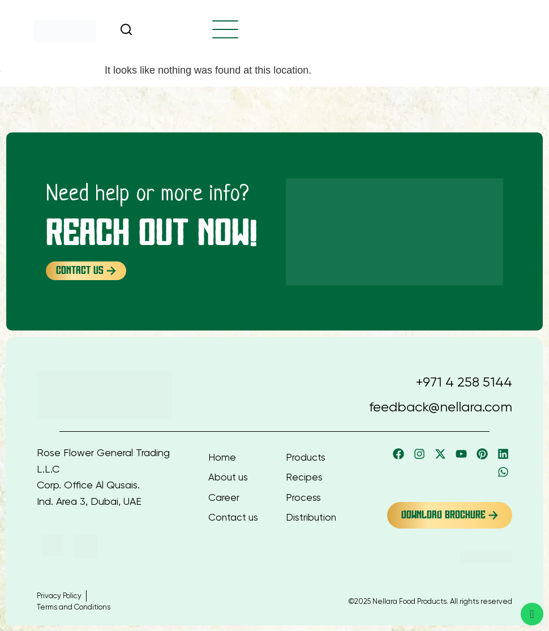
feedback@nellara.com (440, 407)
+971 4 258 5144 (464, 382)
